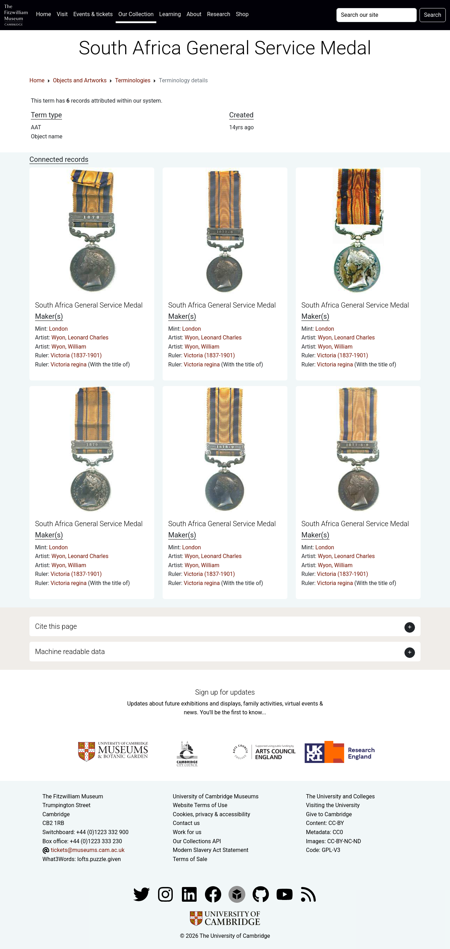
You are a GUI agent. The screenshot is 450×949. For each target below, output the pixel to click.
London (58, 328)
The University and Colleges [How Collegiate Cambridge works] (340, 796)
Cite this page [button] (56, 626)
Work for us (187, 832)
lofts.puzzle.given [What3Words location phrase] (99, 859)
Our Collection (136, 14)
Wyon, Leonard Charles (80, 337)
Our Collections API (197, 841)
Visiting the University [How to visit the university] (333, 805)
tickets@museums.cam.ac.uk (87, 850)
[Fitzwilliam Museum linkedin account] (214, 894)
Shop (242, 14)
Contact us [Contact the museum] (186, 823)
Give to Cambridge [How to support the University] (329, 814)
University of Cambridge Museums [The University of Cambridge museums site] (216, 796)
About (194, 14)
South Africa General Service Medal (89, 305)
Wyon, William (69, 346)
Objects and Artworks (80, 80)
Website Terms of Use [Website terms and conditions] (200, 805)
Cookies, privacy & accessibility (211, 814)
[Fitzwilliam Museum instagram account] (166, 894)
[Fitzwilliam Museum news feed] (308, 894)
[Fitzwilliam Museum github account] (261, 894)
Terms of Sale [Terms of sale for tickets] (190, 859)
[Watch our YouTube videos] (285, 894)
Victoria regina (69, 364)
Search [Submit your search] (432, 15)
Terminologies (132, 80)
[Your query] (376, 15)
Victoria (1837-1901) (76, 355)
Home (45, 13)
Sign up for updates (225, 692)
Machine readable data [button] (70, 651)
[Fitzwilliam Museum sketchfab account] (238, 894)
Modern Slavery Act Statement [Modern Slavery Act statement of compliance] (210, 850)
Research (218, 14)
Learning (170, 14)
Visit (62, 14)
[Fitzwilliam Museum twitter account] (142, 894)
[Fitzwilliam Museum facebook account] (190, 894)
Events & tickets (93, 14)
